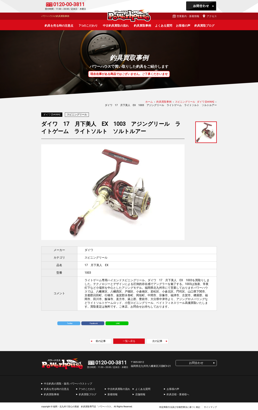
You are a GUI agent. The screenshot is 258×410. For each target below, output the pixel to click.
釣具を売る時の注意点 (59, 25)
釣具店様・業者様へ (178, 393)
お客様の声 (183, 25)
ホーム (149, 101)
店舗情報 (140, 393)
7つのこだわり (88, 25)
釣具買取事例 (142, 25)
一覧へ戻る (129, 340)
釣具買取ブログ (204, 25)
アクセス (212, 16)
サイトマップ (210, 406)
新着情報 (113, 393)
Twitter (69, 322)
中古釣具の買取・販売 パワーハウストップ (68, 382)
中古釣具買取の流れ (116, 25)
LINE (118, 322)
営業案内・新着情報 (188, 16)
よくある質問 (163, 25)
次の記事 (157, 340)
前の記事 (101, 340)
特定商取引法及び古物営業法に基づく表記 (179, 406)
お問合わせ (201, 6)
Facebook (94, 322)
